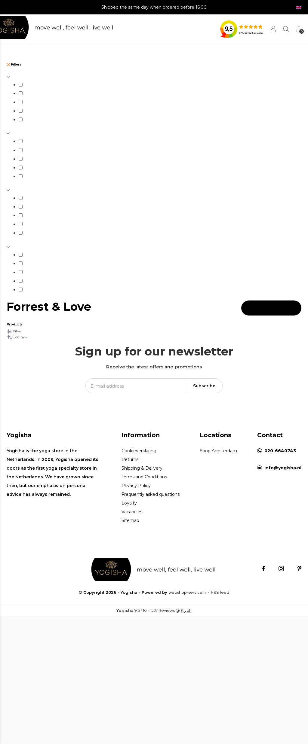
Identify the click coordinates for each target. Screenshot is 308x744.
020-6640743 (280, 450)
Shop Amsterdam (218, 450)
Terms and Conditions (144, 477)
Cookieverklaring (139, 450)
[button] (11, 27)
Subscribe (204, 386)
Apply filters (271, 308)
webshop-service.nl (187, 592)
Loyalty (129, 503)
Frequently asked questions (151, 494)
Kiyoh (186, 610)
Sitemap (130, 520)
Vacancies (132, 511)
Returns (130, 459)
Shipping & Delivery (142, 468)
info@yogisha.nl (282, 468)
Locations (215, 435)
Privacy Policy (136, 485)
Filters (14, 64)
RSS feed (220, 592)
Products (15, 324)
